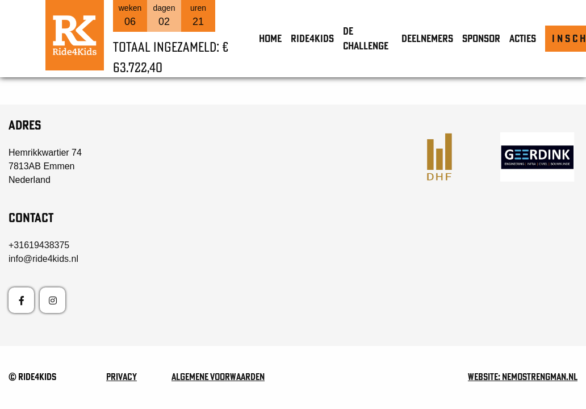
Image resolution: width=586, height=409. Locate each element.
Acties (522, 38)
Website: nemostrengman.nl (522, 376)
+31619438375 (39, 245)
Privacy (121, 376)
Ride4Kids (312, 38)
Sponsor (481, 38)
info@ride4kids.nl (43, 259)
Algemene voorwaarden (218, 376)
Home (270, 38)
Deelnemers (427, 38)
